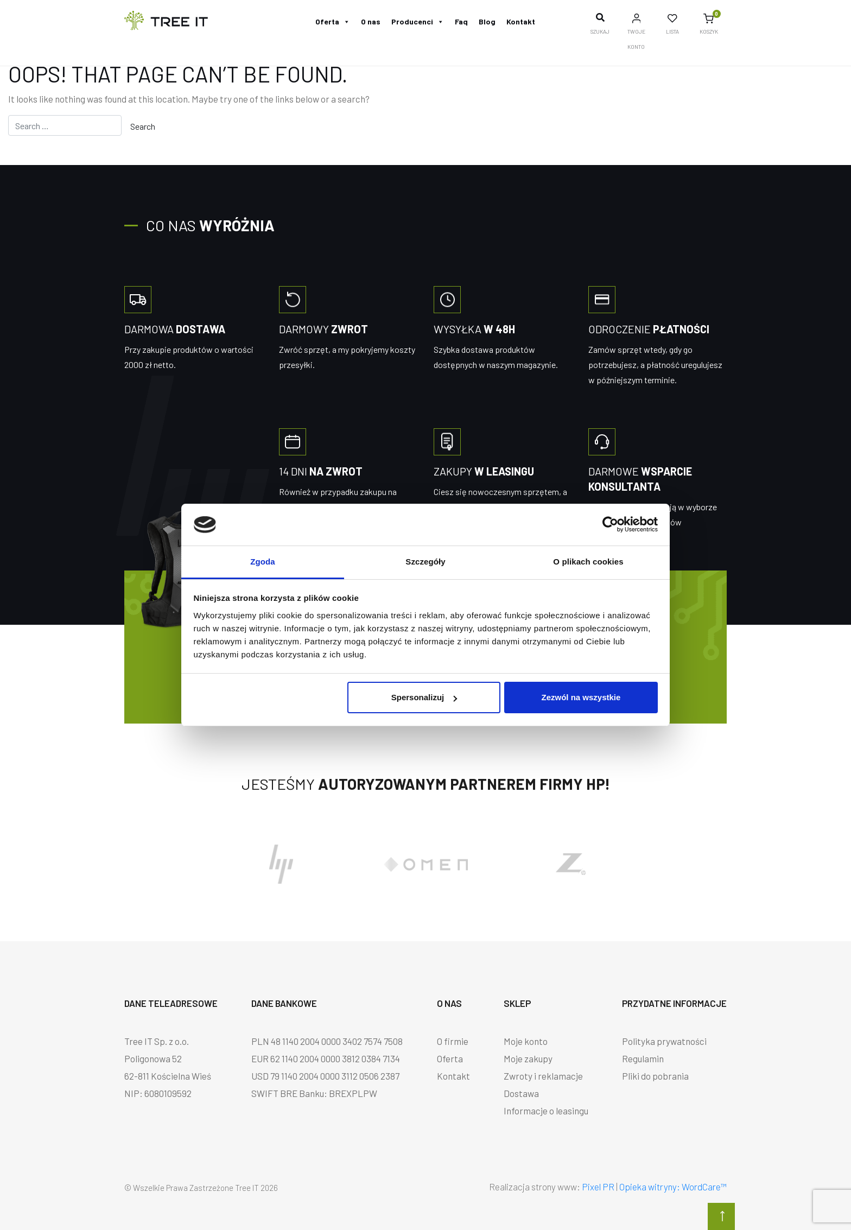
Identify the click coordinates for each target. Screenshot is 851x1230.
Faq (461, 21)
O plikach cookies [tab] (588, 561)
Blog (487, 21)
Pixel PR (598, 1186)
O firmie (452, 1041)
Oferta (332, 21)
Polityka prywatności (664, 1041)
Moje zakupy (528, 1058)
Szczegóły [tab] (425, 561)
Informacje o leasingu (546, 1110)
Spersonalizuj (424, 697)
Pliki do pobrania (655, 1075)
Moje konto (526, 1041)
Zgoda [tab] (262, 561)
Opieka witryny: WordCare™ (673, 1186)
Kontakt (520, 21)
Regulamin (643, 1058)
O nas (370, 21)
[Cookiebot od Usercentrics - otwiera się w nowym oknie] (610, 524)
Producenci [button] (417, 21)
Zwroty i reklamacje (543, 1075)
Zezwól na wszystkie (580, 697)
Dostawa (521, 1093)
